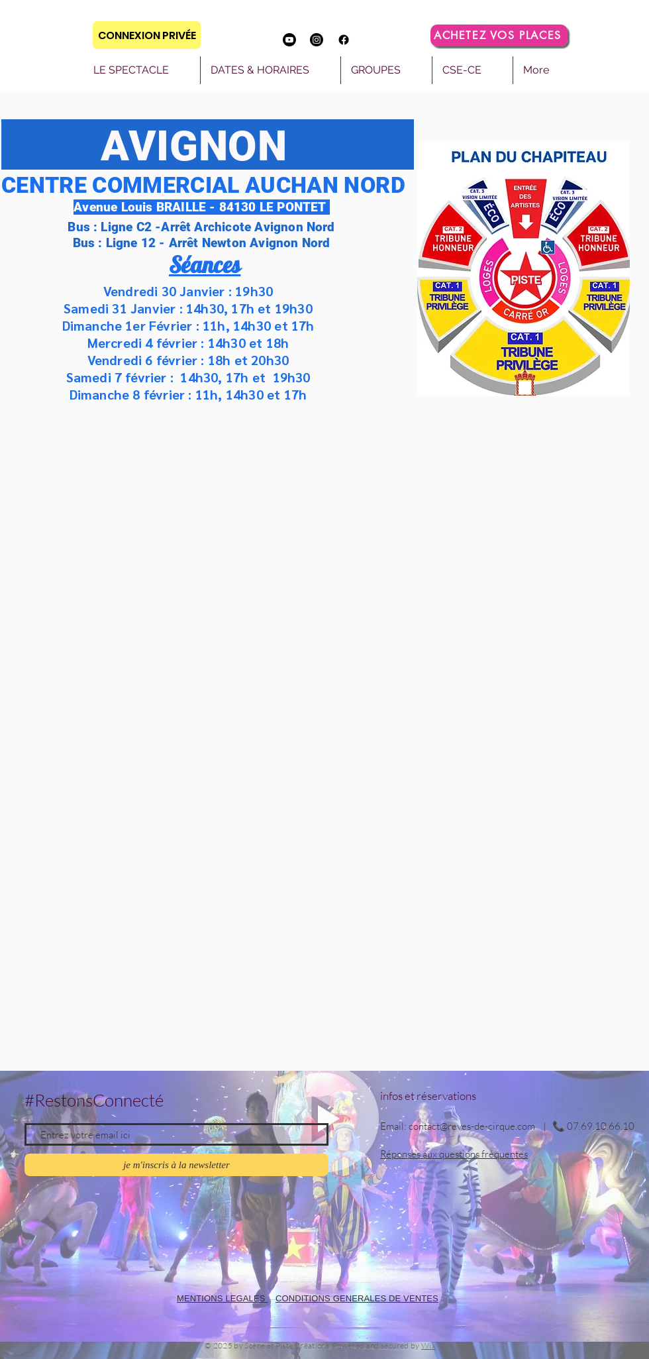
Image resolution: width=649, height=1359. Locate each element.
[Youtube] (289, 39)
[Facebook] (343, 39)
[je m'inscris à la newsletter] (176, 1165)
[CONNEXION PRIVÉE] (147, 35)
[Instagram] (316, 39)
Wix (428, 1345)
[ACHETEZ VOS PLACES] (499, 35)
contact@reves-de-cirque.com (472, 1126)
